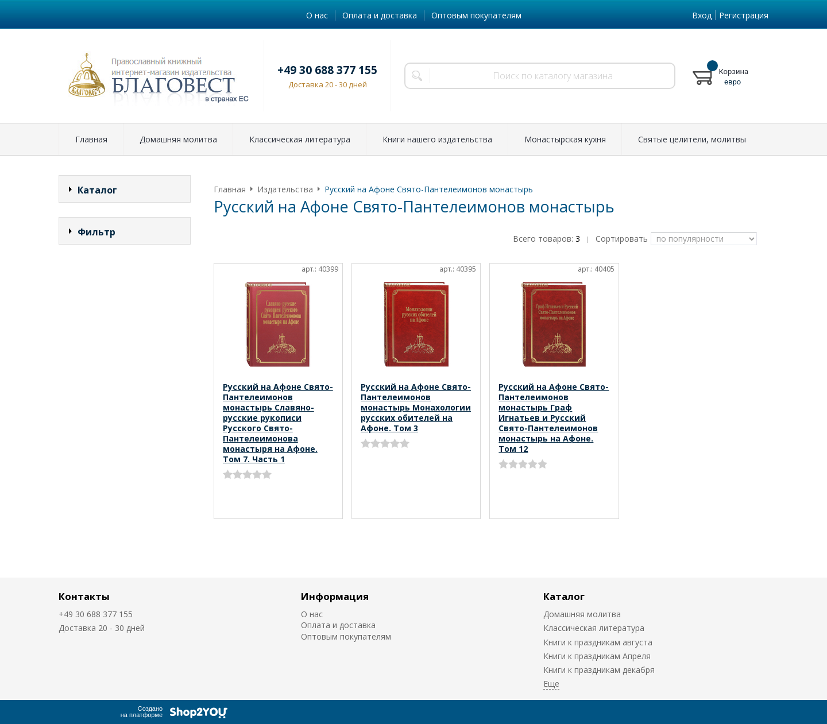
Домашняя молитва (178, 139)
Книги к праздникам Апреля (597, 656)
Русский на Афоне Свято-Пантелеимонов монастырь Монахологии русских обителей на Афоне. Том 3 (416, 407)
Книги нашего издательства (437, 139)
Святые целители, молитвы (692, 139)
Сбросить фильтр (125, 330)
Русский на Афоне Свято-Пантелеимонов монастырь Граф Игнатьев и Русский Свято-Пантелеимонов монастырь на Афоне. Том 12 (553, 417)
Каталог (564, 596)
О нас (317, 15)
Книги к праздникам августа (597, 642)
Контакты (84, 596)
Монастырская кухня (565, 139)
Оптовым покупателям (476, 15)
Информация (335, 596)
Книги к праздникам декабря (599, 669)
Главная (91, 139)
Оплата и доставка (379, 15)
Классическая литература (299, 139)
